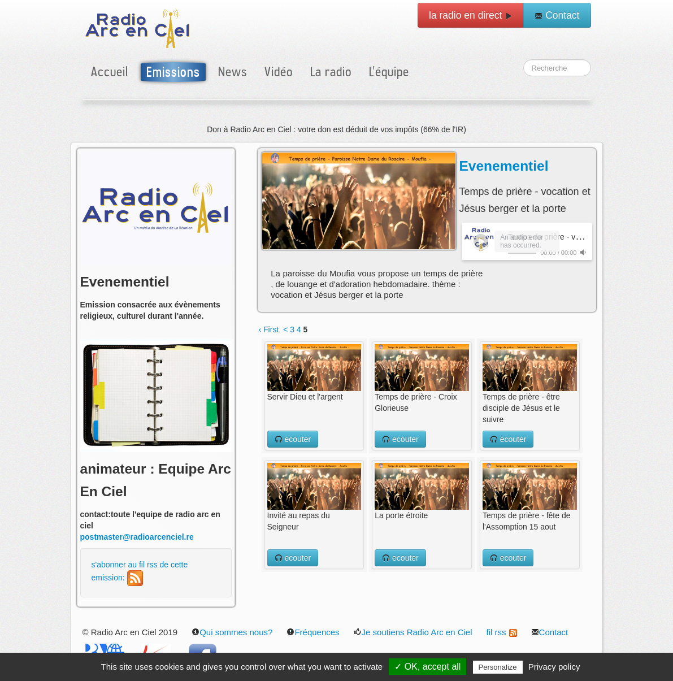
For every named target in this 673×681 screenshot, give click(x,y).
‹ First (269, 329)
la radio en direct (471, 15)
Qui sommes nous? (232, 632)
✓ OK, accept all (427, 666)
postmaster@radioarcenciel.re (137, 536)
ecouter (293, 439)
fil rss (502, 632)
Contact (557, 15)
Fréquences (312, 632)
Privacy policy (554, 666)
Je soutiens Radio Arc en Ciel (413, 632)
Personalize (498, 667)
